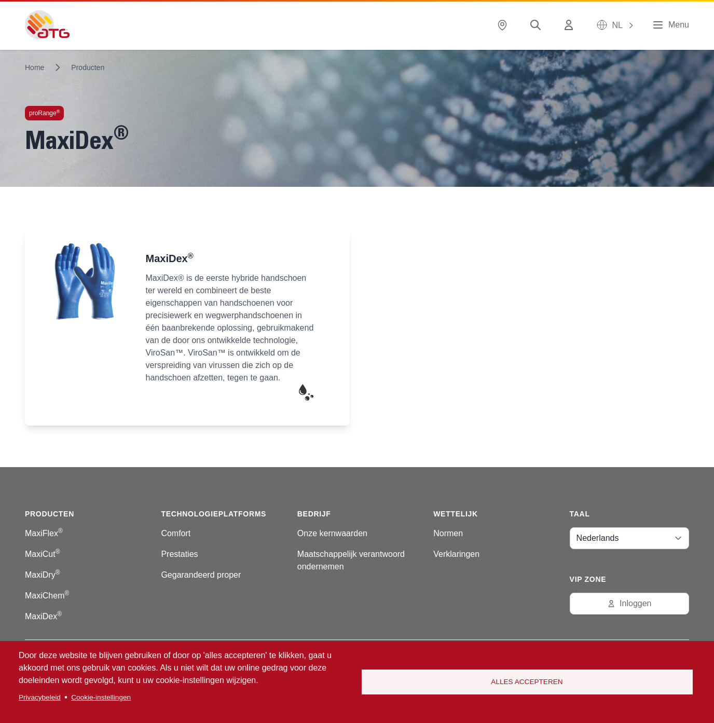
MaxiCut (42, 554)
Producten (87, 67)
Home (34, 67)
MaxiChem (47, 595)
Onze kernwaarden (332, 533)
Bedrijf (314, 514)
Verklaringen (456, 554)
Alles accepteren (526, 682)
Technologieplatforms (213, 514)
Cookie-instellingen (101, 697)
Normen (448, 533)
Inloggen (629, 603)
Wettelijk (455, 514)
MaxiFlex (44, 533)
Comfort (175, 533)
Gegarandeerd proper (201, 574)
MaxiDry (42, 574)
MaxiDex (43, 616)
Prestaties (179, 554)
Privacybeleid (40, 697)
